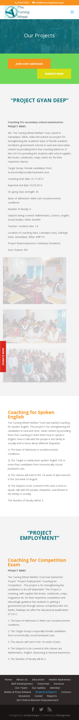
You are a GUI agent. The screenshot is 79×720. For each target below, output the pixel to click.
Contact (66, 692)
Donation (24, 696)
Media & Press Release (17, 692)
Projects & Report (46, 692)
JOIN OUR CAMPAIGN (29, 63)
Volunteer (43, 683)
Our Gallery (39, 687)
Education (38, 679)
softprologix (31, 715)
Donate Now (3, 356)
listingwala (63, 715)
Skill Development (22, 683)
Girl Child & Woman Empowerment (38, 700)
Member (55, 687)
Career (39, 696)
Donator (59, 683)
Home (8, 679)
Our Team (21, 687)
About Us (21, 679)
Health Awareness (60, 679)
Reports (52, 696)
